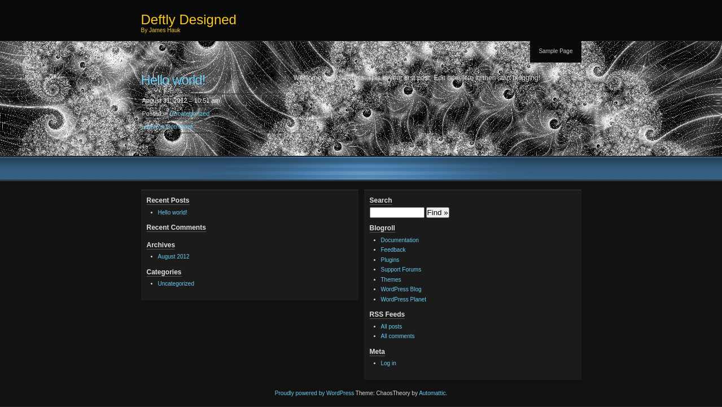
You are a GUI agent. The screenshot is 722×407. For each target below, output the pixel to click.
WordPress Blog (401, 289)
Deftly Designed (189, 19)
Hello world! (173, 79)
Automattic (432, 393)
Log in (388, 363)
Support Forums (401, 269)
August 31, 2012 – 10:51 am (181, 100)
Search (381, 200)
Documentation (400, 240)
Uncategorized (189, 113)
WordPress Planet (403, 299)
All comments (398, 336)
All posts (391, 326)
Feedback (393, 250)
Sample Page (555, 51)
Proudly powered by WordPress (314, 393)
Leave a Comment (167, 126)
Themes (391, 280)
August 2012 (174, 256)
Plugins (390, 260)
